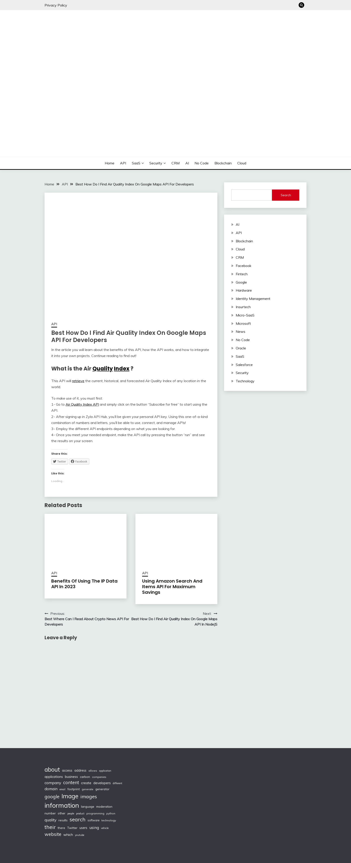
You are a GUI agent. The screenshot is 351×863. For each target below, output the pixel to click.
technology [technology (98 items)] (108, 820)
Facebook (243, 265)
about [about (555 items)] (52, 769)
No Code (202, 163)
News (240, 331)
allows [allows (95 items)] (92, 770)
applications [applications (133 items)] (54, 777)
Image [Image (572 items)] (70, 796)
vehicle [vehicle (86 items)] (105, 828)
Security (155, 163)
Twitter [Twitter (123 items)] (72, 828)
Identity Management (253, 298)
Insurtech (243, 307)
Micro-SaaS (245, 315)
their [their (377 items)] (50, 827)
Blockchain (223, 163)
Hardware (244, 290)
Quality (102, 368)
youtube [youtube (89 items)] (79, 835)
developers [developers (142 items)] (102, 783)
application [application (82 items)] (105, 770)
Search (286, 195)
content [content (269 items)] (71, 782)
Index (121, 368)
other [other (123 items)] (61, 813)
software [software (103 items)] (93, 820)
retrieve (78, 381)
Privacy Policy (56, 5)
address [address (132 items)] (80, 770)
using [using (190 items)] (94, 827)
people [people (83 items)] (70, 813)
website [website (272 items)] (53, 834)
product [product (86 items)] (80, 813)
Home (109, 163)
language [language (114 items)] (87, 806)
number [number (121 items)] (50, 813)
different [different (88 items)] (117, 783)
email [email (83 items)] (62, 789)
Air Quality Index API (82, 404)
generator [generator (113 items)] (102, 789)
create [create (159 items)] (86, 783)
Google (241, 282)
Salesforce (244, 364)
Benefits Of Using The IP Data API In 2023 (84, 584)
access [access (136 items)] (67, 770)
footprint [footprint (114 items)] (73, 789)
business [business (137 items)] (71, 777)
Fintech (242, 274)
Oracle (241, 348)
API (123, 163)
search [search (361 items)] (78, 819)
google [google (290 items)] (52, 796)
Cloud (241, 163)
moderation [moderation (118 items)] (104, 806)
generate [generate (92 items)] (87, 789)
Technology (245, 381)
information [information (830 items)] (62, 805)
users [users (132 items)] (83, 828)
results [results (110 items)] (63, 820)
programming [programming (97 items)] (95, 813)
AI (187, 163)
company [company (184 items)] (53, 782)
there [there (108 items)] (61, 828)
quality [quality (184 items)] (50, 820)
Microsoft (243, 323)
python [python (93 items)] (110, 813)
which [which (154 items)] (68, 834)
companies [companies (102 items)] (99, 777)
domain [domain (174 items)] (51, 788)
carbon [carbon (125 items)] (85, 777)
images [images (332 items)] (88, 796)
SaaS (136, 163)
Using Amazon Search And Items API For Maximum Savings (172, 586)
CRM (175, 163)
